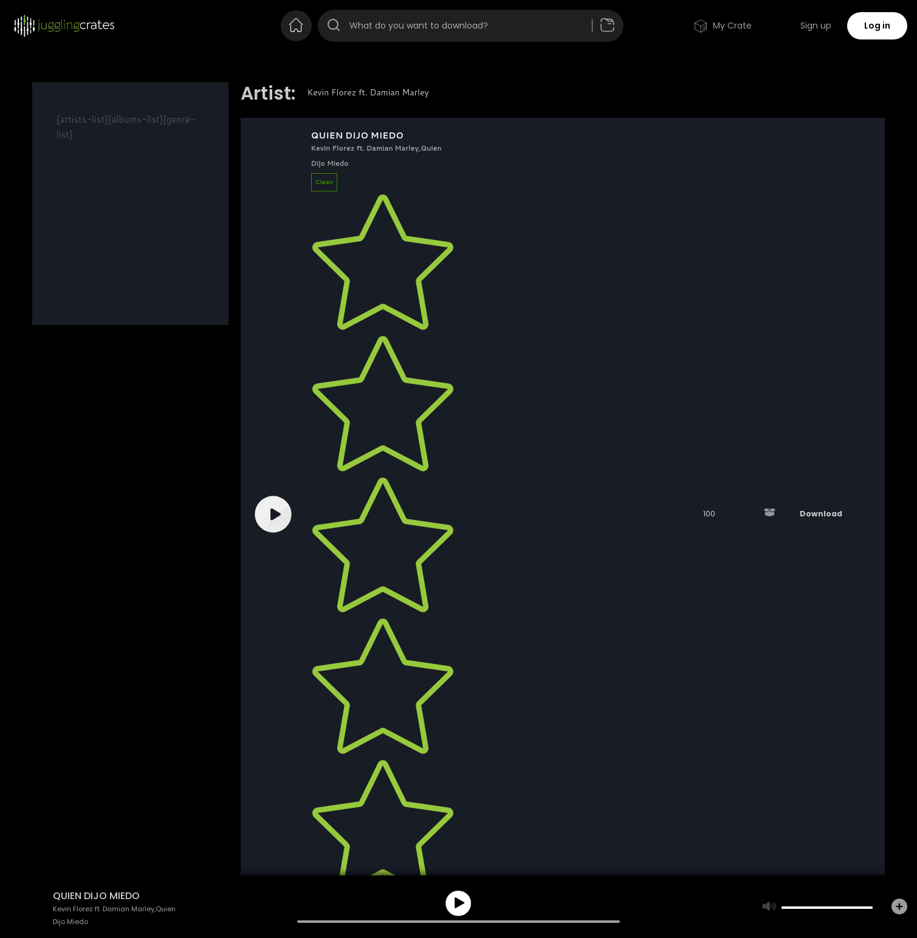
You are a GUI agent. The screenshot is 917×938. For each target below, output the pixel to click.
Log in (877, 25)
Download (821, 513)
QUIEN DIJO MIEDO (357, 135)
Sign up (815, 25)
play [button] (458, 903)
